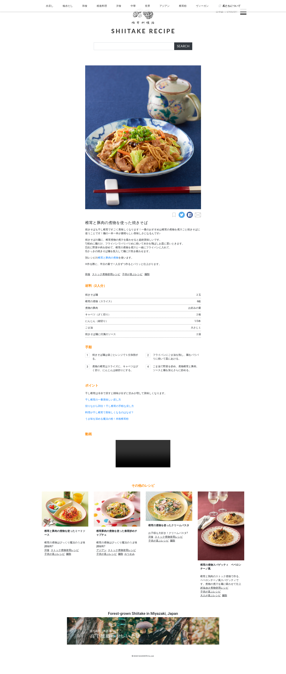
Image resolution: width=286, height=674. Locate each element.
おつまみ (129, 562)
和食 (86, 60)
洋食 (119, 60)
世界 (147, 60)
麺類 (147, 283)
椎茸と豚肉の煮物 (108, 266)
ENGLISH (232, 11)
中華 (133, 60)
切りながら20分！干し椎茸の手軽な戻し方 (109, 414)
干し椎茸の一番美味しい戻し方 (103, 408)
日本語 (219, 11)
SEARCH (183, 46)
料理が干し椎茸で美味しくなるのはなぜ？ (109, 421)
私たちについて (229, 60)
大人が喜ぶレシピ (210, 604)
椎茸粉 (181, 60)
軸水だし (70, 60)
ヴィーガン (200, 60)
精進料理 (103, 60)
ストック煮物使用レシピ (106, 283)
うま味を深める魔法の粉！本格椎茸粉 (107, 427)
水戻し (52, 60)
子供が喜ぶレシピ (132, 283)
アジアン (164, 60)
